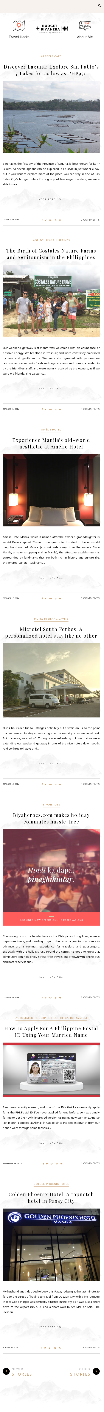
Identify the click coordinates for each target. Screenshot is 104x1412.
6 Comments (90, 1163)
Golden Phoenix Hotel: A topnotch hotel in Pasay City (51, 1197)
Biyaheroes (51, 804)
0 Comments (90, 219)
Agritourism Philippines (51, 240)
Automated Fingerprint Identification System (51, 1017)
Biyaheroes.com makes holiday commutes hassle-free (51, 818)
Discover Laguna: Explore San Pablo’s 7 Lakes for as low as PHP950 (51, 69)
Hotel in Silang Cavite (51, 618)
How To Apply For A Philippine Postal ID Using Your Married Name (51, 1031)
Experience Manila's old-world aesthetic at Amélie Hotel (51, 443)
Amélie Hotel (51, 429)
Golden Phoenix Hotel (51, 1183)
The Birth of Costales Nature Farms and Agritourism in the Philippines (51, 253)
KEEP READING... (51, 199)
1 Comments (90, 997)
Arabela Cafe (51, 56)
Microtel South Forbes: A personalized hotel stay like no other (51, 632)
